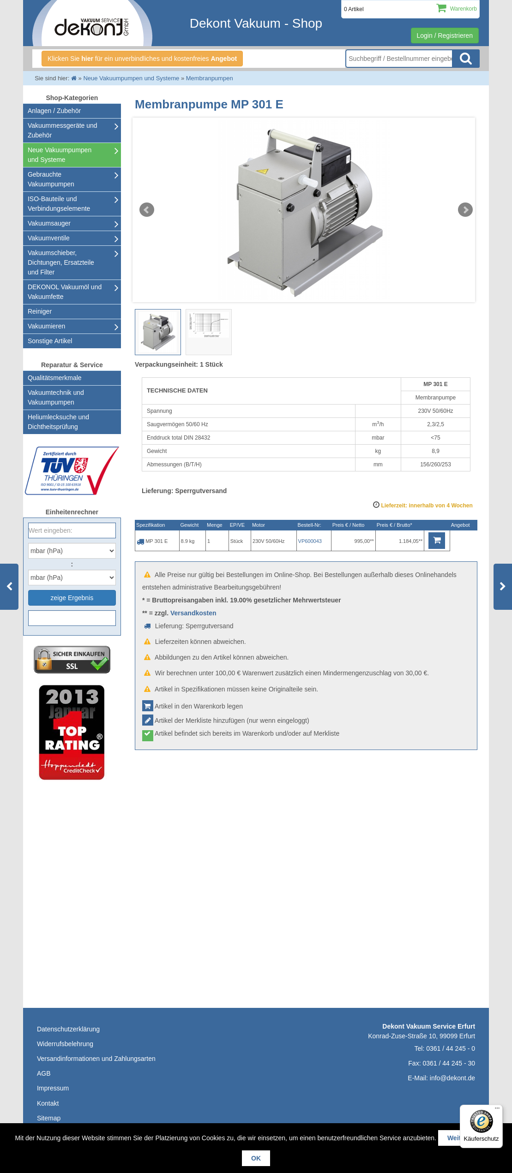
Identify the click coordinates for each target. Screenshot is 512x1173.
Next (465, 209)
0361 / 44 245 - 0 (450, 1048)
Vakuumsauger (49, 223)
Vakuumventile (49, 238)
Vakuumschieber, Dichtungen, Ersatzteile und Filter (61, 262)
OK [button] (256, 1158)
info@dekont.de (452, 1078)
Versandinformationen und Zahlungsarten (96, 1058)
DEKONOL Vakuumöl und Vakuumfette (65, 291)
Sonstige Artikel (50, 341)
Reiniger (40, 311)
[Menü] (497, 1110)
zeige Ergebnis (72, 597)
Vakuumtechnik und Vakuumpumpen (56, 397)
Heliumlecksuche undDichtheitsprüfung (58, 421)
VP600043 (310, 541)
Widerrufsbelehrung (65, 1044)
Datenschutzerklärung (68, 1029)
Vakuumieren (46, 326)
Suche (466, 58)
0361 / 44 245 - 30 (448, 1063)
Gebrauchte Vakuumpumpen (51, 179)
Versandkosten (193, 613)
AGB (44, 1073)
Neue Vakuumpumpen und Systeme (59, 154)
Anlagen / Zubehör (54, 110)
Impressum (53, 1088)
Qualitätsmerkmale (55, 377)
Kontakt (48, 1103)
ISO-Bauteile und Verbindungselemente (59, 203)
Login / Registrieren (445, 35)
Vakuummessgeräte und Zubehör (62, 130)
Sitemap (48, 1118)
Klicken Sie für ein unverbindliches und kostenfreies (142, 58)
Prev (146, 209)
